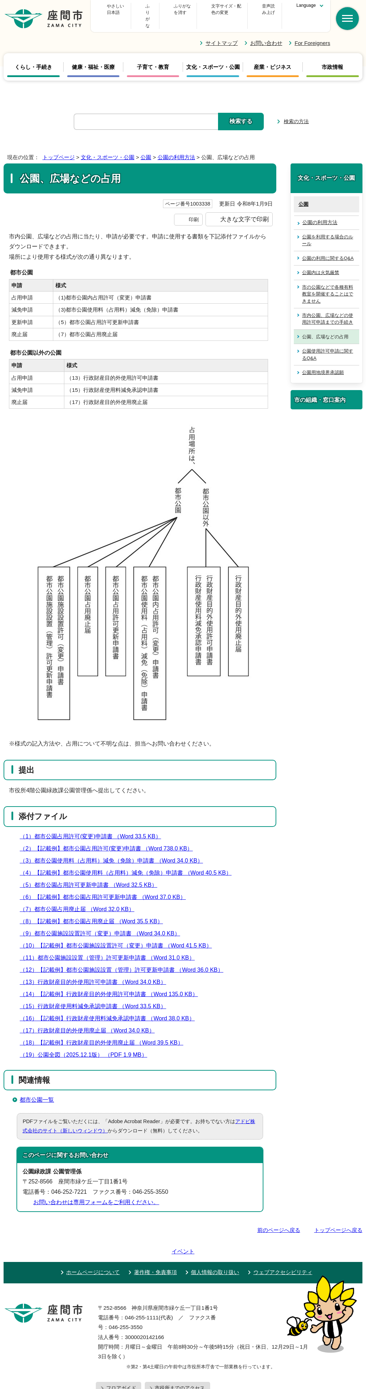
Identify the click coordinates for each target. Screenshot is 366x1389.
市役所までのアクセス (180, 1355)
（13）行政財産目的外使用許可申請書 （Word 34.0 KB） (96, 969)
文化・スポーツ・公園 (213, 54)
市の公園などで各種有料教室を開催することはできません (327, 281)
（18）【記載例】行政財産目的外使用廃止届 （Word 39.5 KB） (104, 1029)
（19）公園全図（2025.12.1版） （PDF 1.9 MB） (86, 1042)
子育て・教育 (153, 54)
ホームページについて (93, 1239)
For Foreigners (312, 30)
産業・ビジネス (272, 54)
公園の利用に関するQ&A (327, 245)
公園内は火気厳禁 (320, 259)
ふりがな (160, 9)
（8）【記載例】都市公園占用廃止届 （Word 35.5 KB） (94, 908)
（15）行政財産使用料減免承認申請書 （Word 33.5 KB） (96, 993)
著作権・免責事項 (155, 1239)
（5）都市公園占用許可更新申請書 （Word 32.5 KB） (91, 872)
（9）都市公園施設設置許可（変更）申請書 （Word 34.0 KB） (103, 920)
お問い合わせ (266, 30)
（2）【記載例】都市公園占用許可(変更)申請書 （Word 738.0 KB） (109, 835)
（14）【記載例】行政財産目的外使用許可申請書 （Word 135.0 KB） (112, 981)
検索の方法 (296, 108)
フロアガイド (121, 1355)
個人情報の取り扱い (215, 1239)
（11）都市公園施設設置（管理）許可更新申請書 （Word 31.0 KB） (110, 944)
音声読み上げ (263, 9)
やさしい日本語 (120, 9)
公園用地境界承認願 (323, 359)
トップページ (59, 144)
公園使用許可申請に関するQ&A (327, 341)
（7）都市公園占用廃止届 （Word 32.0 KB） (80, 896)
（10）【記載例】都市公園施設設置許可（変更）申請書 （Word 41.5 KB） (119, 932)
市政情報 (332, 54)
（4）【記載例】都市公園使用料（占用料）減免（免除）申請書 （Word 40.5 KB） (129, 860)
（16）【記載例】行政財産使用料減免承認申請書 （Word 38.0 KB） (110, 1005)
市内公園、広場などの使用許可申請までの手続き (327, 306)
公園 (145, 144)
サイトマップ (222, 30)
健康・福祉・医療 (93, 54)
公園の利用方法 (176, 144)
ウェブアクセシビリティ (282, 1239)
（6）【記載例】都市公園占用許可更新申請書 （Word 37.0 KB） (106, 884)
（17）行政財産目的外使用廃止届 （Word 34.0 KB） (90, 1017)
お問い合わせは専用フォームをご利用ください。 (96, 1189)
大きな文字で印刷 (244, 206)
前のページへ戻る (278, 1217)
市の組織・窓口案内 (320, 386)
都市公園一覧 (37, 1087)
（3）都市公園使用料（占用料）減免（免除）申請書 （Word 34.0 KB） (114, 847)
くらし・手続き (33, 54)
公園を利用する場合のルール (327, 227)
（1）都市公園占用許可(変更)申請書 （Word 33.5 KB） (93, 823)
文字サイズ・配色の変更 (211, 9)
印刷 (194, 206)
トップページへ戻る (338, 1217)
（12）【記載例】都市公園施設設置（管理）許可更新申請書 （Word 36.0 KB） (124, 957)
